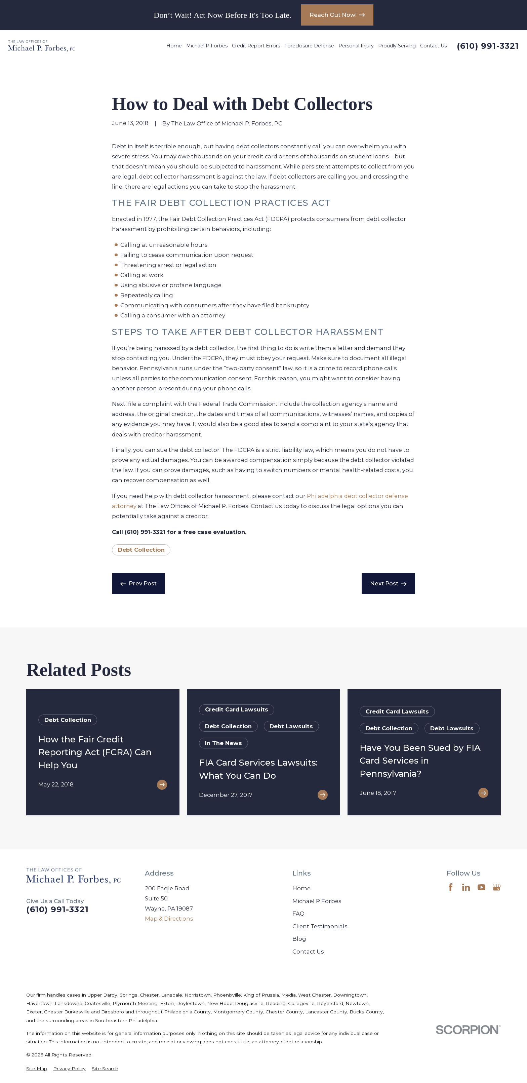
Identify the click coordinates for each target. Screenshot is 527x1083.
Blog (299, 938)
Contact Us (308, 951)
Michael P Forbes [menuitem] (207, 46)
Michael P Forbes (316, 901)
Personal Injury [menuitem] (356, 46)
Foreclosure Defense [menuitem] (309, 46)
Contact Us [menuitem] (433, 46)
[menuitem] (36, 1069)
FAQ (298, 913)
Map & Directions (169, 918)
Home (301, 888)
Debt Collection (141, 549)
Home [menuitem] (174, 46)
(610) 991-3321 (488, 46)
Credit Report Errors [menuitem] (256, 46)
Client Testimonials (320, 926)
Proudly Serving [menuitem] (397, 46)
